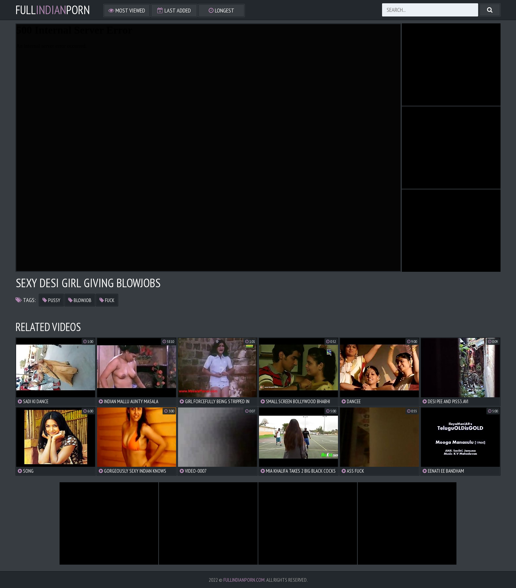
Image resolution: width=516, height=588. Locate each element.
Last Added (174, 10)
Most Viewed (126, 10)
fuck (107, 300)
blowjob (79, 300)
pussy (51, 300)
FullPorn (52, 9)
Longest (221, 10)
